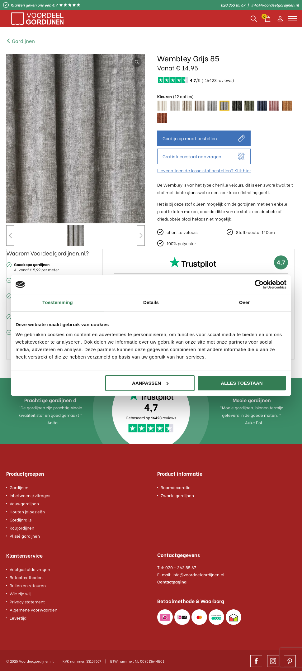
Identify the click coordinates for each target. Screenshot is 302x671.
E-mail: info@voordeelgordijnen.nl (190, 573)
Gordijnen (20, 40)
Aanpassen (150, 383)
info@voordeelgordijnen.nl (275, 4)
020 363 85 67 (233, 4)
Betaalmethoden (26, 575)
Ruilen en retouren (28, 584)
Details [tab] (151, 302)
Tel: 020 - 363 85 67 (176, 566)
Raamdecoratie (176, 486)
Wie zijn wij (20, 592)
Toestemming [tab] (57, 302)
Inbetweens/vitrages (30, 494)
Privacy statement (27, 600)
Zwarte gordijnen (177, 494)
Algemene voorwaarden (33, 608)
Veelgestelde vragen (30, 567)
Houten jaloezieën (27, 510)
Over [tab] (244, 302)
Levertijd (18, 616)
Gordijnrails (20, 518)
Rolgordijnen (22, 527)
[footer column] (75, 475)
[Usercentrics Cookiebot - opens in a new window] (259, 284)
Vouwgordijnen (24, 502)
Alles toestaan (241, 383)
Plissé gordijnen (25, 535)
